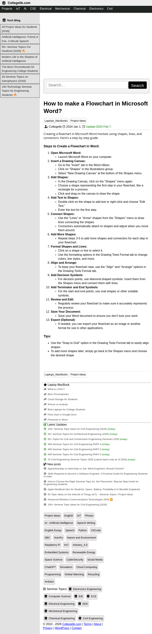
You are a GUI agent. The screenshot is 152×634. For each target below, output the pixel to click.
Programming (53, 574)
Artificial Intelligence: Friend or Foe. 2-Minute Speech (20, 38)
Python (82, 530)
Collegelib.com (19, 3)
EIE (79, 596)
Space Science (53, 559)
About (98, 624)
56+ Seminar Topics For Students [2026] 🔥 (16, 48)
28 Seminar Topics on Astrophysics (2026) (15, 78)
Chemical (80, 8)
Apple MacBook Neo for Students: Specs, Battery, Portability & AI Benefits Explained (92, 489)
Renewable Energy (84, 552)
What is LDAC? (54, 389)
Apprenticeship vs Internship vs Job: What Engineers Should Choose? (84, 468)
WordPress (62, 628)
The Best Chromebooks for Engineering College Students (20, 68)
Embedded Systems (57, 552)
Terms (88, 624)
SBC (47, 537)
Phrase (89, 515)
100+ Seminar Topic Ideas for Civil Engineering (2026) (79, 429)
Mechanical (62, 8)
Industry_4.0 (80, 544)
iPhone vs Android (56, 404)
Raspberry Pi (52, 544)
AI (25, 8)
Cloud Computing (86, 567)
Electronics (96, 8)
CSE (33, 8)
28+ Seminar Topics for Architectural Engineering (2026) (80, 434)
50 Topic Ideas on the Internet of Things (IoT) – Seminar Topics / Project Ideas (88, 494)
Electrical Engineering (59, 603)
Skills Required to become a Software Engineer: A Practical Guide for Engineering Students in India (95, 475)
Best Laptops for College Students (64, 409)
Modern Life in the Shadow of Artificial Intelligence (19, 58)
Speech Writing (86, 522)
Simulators (66, 567)
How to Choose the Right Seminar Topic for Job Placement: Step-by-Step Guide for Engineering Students (91, 483)
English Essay (53, 530)
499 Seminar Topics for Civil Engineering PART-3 (77, 449)
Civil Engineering (91, 618)
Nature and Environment (81, 537)
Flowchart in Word (56, 419)
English (68, 515)
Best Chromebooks (56, 394)
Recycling (93, 574)
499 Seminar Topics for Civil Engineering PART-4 (77, 444)
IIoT (66, 544)
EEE (83, 603)
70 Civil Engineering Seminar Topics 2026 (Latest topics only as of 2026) (89, 459)
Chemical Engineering (60, 618)
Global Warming (74, 574)
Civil (110, 8)
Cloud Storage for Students (61, 399)
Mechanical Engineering (61, 611)
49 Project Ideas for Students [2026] (19, 28)
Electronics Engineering (85, 589)
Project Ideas (78, 120)
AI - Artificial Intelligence (59, 522)
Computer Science (58, 596)
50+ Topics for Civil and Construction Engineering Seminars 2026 (85, 439)
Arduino (49, 581)
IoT (18, 8)
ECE (91, 596)
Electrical (46, 8)
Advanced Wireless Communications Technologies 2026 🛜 (78, 499)
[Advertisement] (96, 45)
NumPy (58, 537)
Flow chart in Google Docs (60, 414)
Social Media (95, 559)
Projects (7, 8)
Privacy (47, 628)
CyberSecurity (74, 559)
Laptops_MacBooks (56, 120)
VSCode (96, 530)
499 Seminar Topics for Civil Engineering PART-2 (77, 454)
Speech (69, 530)
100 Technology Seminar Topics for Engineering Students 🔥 (17, 90)
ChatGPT (50, 567)
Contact (77, 628)
